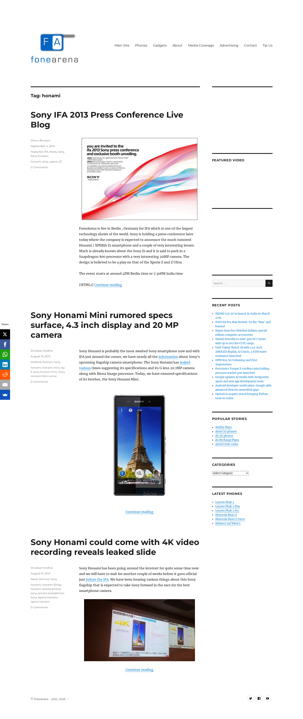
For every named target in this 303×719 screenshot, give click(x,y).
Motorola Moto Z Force (230, 519)
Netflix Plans (223, 427)
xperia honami (40, 601)
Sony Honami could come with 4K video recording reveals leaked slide (115, 547)
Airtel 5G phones (226, 431)
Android (36, 362)
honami (36, 161)
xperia (54, 161)
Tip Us (268, 45)
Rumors (48, 362)
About (177, 45)
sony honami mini (45, 371)
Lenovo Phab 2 (224, 502)
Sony (61, 151)
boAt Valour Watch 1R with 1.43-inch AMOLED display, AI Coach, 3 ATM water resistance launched (241, 352)
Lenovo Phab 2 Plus (227, 506)
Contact (250, 45)
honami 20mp (51, 584)
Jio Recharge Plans (227, 440)
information (168, 357)
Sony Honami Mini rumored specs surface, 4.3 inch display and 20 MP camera (105, 325)
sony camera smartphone (47, 593)
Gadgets (160, 45)
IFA (46, 151)
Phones (141, 45)
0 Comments (39, 167)
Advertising (229, 45)
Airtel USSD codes (226, 444)
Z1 (60, 161)
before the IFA (97, 579)
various (85, 368)
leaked (185, 362)
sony (45, 161)
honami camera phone (46, 589)
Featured (37, 151)
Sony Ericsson (40, 155)
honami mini (51, 367)
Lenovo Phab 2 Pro (227, 510)
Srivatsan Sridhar (42, 350)
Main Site (122, 45)
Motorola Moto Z (226, 515)
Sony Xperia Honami (44, 597)
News (53, 151)
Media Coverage (201, 45)
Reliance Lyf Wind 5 (228, 523)
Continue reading (108, 285)
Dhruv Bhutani (40, 140)
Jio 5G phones (224, 435)
